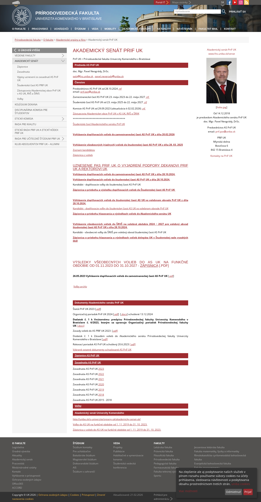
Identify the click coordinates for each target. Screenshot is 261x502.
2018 (101, 394)
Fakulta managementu (207, 467)
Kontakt (230, 29)
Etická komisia (24, 118)
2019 (101, 389)
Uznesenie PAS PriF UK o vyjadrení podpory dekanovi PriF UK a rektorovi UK (130, 167)
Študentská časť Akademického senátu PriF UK (99, 124)
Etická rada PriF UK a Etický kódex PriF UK (36, 131)
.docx (124, 314)
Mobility (110, 29)
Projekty (117, 447)
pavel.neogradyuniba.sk (109, 76)
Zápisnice (22, 66)
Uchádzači (61, 29)
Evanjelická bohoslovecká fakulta (212, 463)
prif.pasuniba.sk (90, 91)
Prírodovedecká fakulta (28, 39)
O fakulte (19, 29)
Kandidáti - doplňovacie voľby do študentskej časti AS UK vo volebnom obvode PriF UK (120, 208)
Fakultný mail (208, 29)
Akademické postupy (136, 29)
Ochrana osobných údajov (26, 479)
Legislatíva (18, 447)
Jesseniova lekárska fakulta (209, 447)
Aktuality (164, 29)
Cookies (74, 495)
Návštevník (184, 29)
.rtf (120, 88)
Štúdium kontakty (82, 447)
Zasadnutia (23, 71)
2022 (101, 374)
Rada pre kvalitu (25, 124)
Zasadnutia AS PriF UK (88, 362)
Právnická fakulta (163, 451)
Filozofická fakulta (164, 455)
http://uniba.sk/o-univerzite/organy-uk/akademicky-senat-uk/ (107, 419)
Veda (95, 29)
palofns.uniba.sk (83, 76)
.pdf (171, 276)
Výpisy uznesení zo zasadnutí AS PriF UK (37, 78)
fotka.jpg (221, 107)
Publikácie (119, 451)
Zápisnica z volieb (83, 155)
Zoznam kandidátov (84, 150)
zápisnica (149, 266)
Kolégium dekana (26, 104)
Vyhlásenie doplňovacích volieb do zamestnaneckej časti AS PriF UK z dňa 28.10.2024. (124, 174)
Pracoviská (40, 29)
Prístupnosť (88, 495)
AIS (74, 467)
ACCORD (17, 487)
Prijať (247, 492)
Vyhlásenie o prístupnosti (26, 475)
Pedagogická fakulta (165, 463)
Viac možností (188, 491)
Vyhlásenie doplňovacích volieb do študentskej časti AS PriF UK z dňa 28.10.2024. (121, 179)
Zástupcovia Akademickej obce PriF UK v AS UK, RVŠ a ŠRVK (106, 113)
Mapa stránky (180, 2)
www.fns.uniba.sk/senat (221, 53)
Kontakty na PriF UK (221, 156)
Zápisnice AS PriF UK (87, 355)
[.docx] (80, 325)
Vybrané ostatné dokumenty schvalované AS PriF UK (102, 349)
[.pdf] (133, 344)
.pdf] (115, 331)
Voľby (20, 99)
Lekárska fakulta (163, 447)
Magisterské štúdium (85, 459)
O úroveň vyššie (29, 50)
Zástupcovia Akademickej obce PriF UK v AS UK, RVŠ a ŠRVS (38, 92)
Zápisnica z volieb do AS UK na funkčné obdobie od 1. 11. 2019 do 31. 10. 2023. (117, 429)
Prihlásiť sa (237, 11)
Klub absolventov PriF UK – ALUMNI (37, 144)
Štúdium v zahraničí (84, 471)
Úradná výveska (21, 451)
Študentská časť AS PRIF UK (32, 85)
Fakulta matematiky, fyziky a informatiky (216, 451)
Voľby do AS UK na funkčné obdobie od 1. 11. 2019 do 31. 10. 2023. (110, 424)
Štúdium (80, 29)
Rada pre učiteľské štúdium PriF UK (37, 138)
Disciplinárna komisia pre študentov (31, 111)
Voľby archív (80, 286)
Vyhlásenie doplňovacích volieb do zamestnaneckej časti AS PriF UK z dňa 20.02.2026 (124, 134)
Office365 (17, 483)
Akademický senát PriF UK (221, 49)
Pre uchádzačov (82, 451)
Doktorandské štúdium (85, 463)
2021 (101, 379)
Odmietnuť (233, 492)
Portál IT (160, 2)
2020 (101, 384)
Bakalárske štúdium (84, 455)
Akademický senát (26, 61)
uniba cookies (240, 484)
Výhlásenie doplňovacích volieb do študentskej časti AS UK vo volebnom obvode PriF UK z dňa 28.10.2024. (130, 201)
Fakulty (159, 443)
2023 (101, 369)
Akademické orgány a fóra (71, 39)
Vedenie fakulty (25, 55)
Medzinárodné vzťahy (24, 467)
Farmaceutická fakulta (166, 467)
